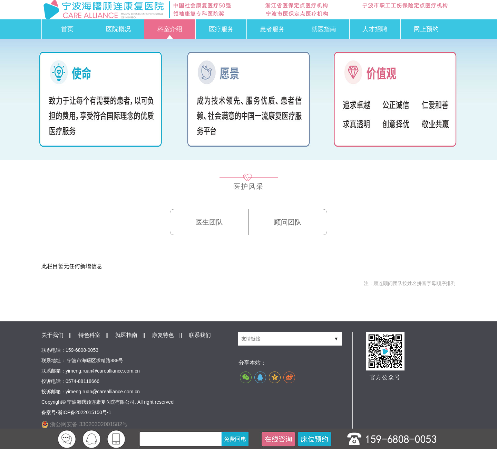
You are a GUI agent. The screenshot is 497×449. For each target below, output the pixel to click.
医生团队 (209, 222)
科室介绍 (169, 29)
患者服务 (272, 29)
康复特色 (163, 335)
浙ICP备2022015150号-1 (84, 412)
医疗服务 (221, 29)
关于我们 (52, 335)
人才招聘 (374, 29)
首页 (67, 29)
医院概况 (118, 29)
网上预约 (426, 29)
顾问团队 (288, 222)
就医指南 (323, 29)
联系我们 (200, 335)
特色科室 (89, 335)
